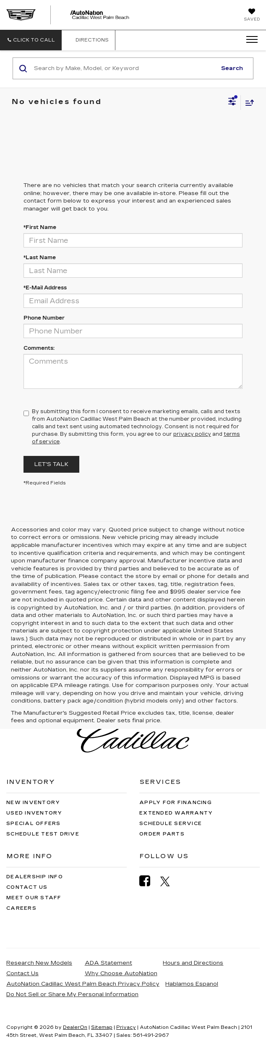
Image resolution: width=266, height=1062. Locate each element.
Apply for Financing (175, 802)
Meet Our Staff (34, 898)
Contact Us (27, 887)
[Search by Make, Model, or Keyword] (124, 68)
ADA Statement (108, 963)
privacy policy (192, 434)
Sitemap (101, 1027)
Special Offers (33, 823)
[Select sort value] (247, 102)
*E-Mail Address (45, 288)
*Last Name (39, 257)
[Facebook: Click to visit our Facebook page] (149, 881)
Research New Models (39, 963)
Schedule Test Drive (42, 834)
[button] (31, 40)
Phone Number (44, 318)
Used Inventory (34, 813)
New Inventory (33, 802)
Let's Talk (51, 464)
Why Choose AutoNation (121, 973)
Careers (21, 908)
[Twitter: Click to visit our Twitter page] (169, 881)
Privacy (126, 1027)
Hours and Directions (193, 963)
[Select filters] (232, 102)
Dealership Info (34, 877)
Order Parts (162, 834)
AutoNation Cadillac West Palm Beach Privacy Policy (82, 984)
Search (232, 68)
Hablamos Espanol (191, 984)
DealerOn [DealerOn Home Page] (75, 1027)
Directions (88, 40)
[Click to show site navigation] (249, 39)
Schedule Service (170, 823)
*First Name (39, 227)
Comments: (39, 348)
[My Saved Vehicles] (252, 15)
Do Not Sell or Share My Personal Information (72, 994)
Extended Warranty (176, 813)
